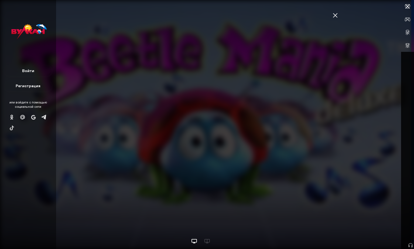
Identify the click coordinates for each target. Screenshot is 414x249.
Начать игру (373, 234)
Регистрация (28, 85)
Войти (28, 70)
